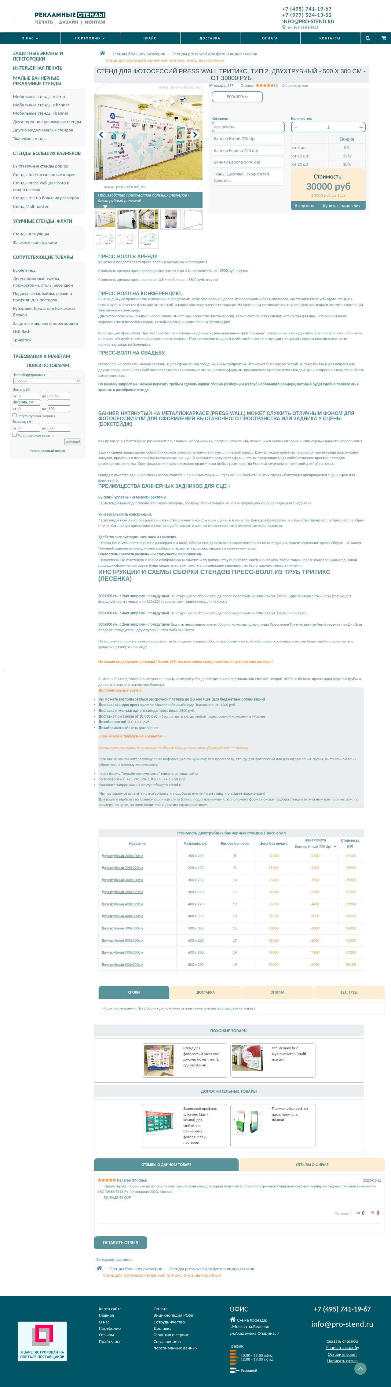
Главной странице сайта (160, 799)
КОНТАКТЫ (330, 38)
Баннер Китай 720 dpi (234, 138)
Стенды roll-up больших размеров (46, 198)
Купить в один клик (341, 205)
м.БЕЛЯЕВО (300, 27)
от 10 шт (300, 156)
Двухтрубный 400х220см (122, 904)
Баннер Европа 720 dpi (236, 150)
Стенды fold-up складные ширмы (45, 174)
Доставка (162, 1328)
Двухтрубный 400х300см (122, 916)
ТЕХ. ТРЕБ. (349, 992)
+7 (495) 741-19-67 (307, 8)
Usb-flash (22, 331)
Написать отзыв (342, 1360)
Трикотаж (22, 340)
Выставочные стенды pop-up (41, 166)
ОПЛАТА (270, 38)
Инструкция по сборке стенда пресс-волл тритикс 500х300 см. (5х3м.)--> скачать (239, 613)
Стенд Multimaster (31, 206)
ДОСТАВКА (210, 38)
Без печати (224, 127)
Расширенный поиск (47, 451)
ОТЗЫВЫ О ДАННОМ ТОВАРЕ (166, 1164)
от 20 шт (300, 164)
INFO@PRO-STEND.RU (308, 21)
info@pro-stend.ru (168, 784)
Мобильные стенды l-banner (40, 113)
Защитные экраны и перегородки (45, 323)
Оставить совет (342, 1354)
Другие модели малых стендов (43, 130)
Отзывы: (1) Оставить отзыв (274, 85)
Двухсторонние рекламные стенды (47, 121)
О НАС (30, 38)
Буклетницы (25, 270)
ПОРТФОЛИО (90, 38)
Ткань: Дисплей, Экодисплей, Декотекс (242, 177)
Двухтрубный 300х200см (122, 879)
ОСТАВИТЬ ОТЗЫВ (120, 1242)
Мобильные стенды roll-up (39, 96)
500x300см (237, 96)
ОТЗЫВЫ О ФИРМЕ (312, 1164)
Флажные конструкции (35, 242)
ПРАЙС (150, 38)
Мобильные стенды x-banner (41, 105)
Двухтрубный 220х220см (122, 867)
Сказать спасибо (342, 1341)
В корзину (304, 205)
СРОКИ (134, 992)
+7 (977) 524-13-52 (307, 14)
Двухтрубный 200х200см (122, 855)
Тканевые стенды (30, 138)
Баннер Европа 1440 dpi (237, 162)
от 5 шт (299, 147)
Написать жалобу (342, 1347)
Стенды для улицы (31, 234)
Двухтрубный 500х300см (122, 928)
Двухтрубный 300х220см (122, 891)
